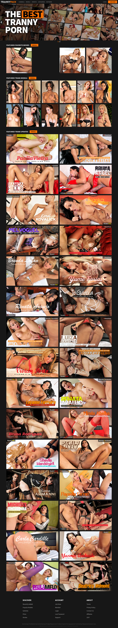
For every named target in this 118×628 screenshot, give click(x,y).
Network (49, 2)
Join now (112, 2)
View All (34, 45)
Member (58, 607)
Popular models (28, 607)
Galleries (25, 611)
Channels (21, 2)
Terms (89, 604)
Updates (34, 2)
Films (24, 614)
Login (104, 2)
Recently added (28, 604)
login (57, 611)
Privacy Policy (91, 607)
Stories (25, 617)
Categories (41, 2)
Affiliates (89, 614)
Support (57, 617)
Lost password (59, 614)
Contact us (90, 611)
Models (28, 2)
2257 (88, 617)
